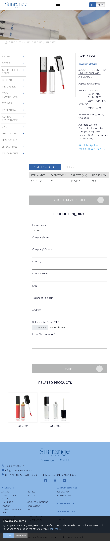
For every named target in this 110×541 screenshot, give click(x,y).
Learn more (54, 528)
